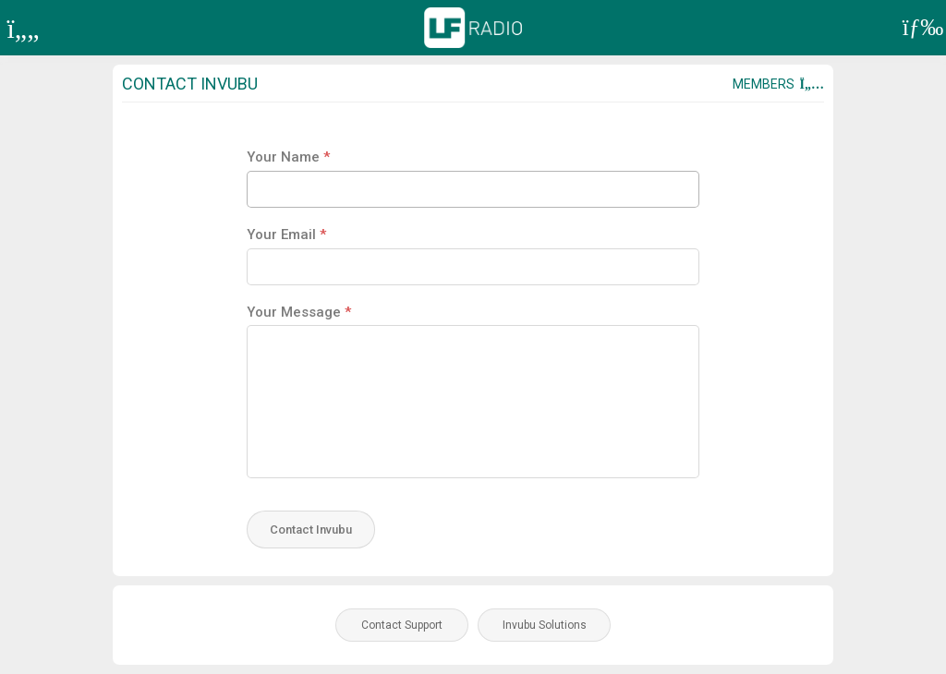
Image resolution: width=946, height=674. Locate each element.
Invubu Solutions (545, 625)
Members (778, 84)
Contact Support (402, 625)
